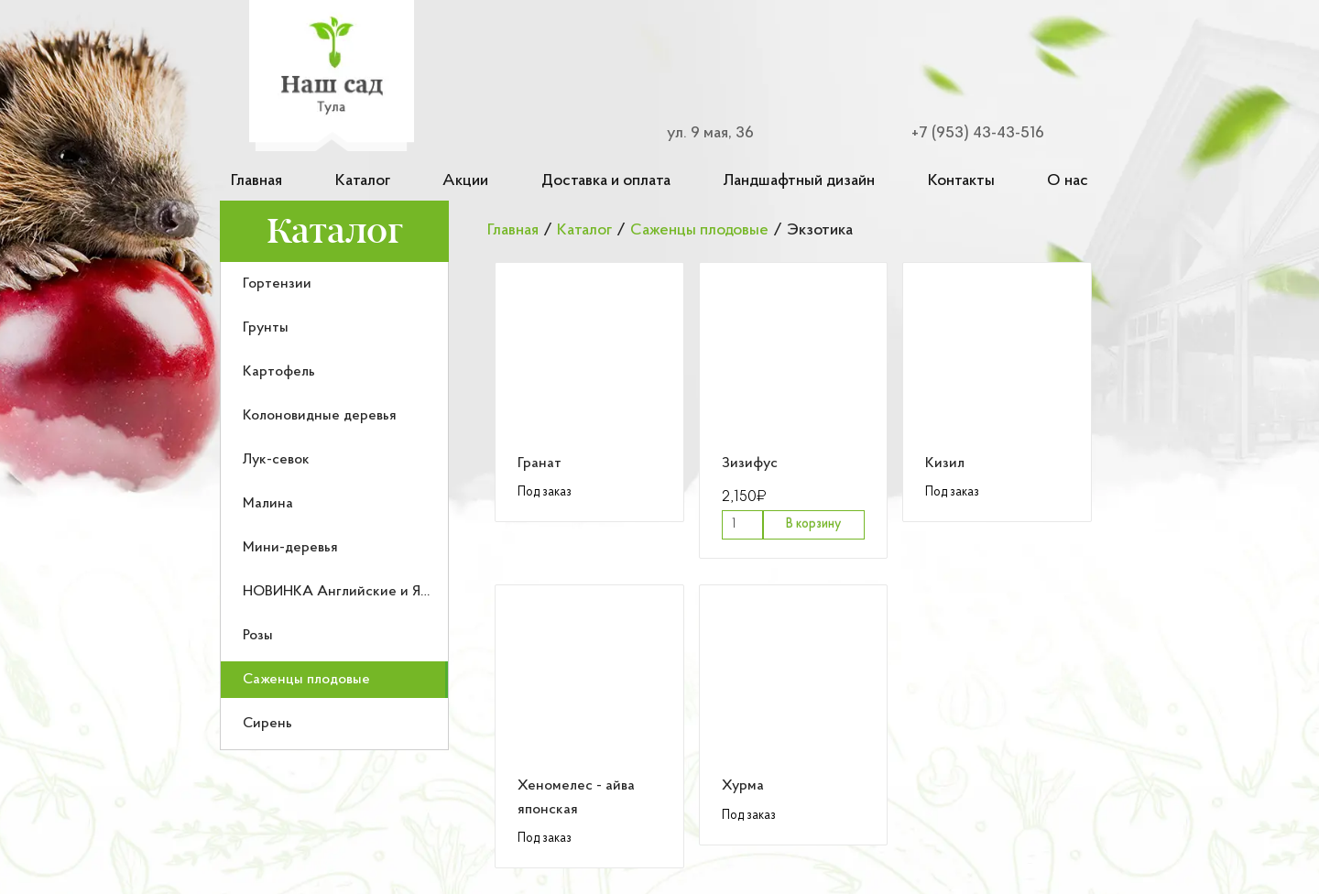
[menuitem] (334, 284)
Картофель (279, 372)
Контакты (961, 181)
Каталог (362, 181)
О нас (1067, 181)
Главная (256, 181)
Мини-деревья (290, 547)
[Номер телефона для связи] (967, 133)
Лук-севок (276, 459)
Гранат (539, 463)
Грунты (266, 328)
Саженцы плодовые (306, 679)
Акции (465, 181)
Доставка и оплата (605, 181)
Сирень (267, 723)
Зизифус (750, 463)
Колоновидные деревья (320, 416)
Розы (258, 635)
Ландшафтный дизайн (799, 181)
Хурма (743, 786)
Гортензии (277, 284)
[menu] (334, 506)
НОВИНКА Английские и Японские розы (377, 591)
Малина (268, 503)
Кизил (945, 463)
